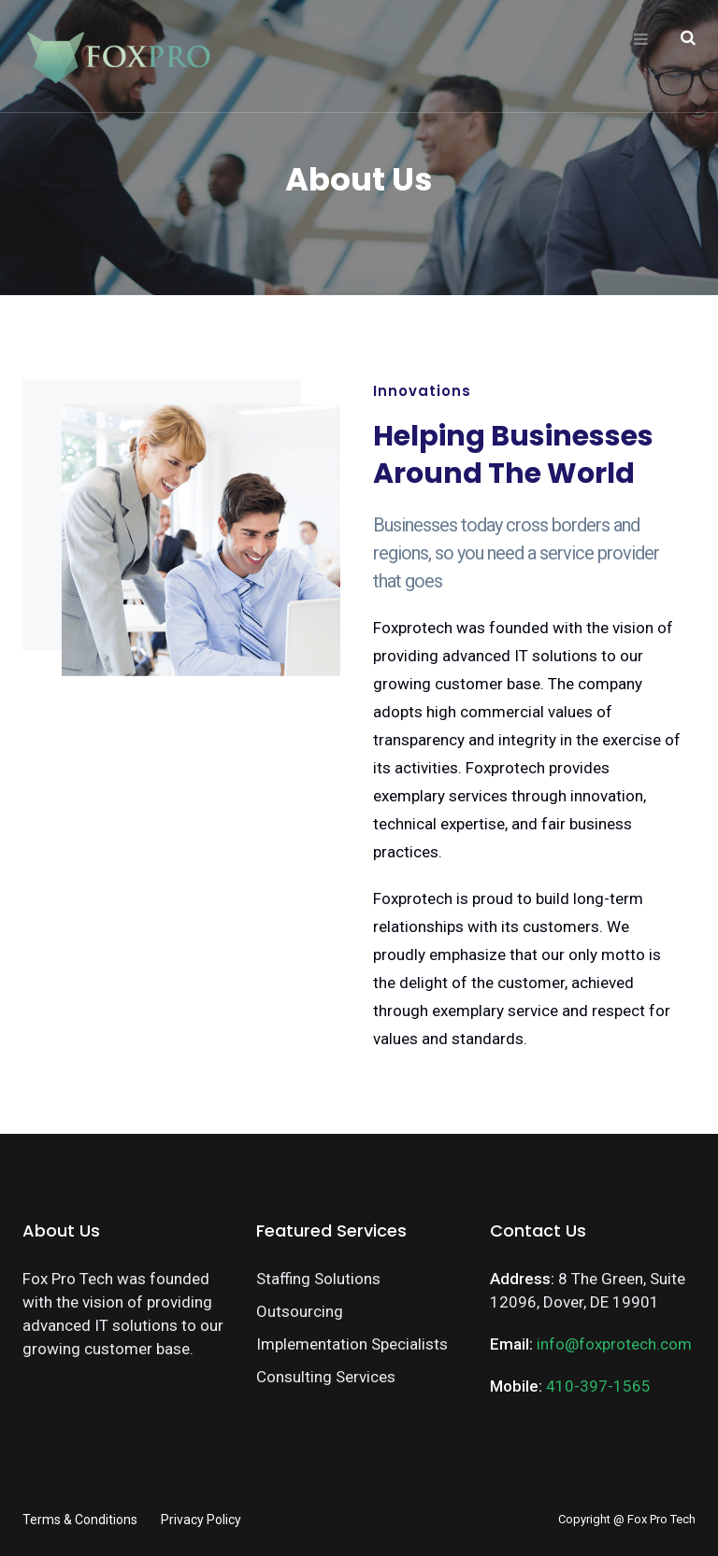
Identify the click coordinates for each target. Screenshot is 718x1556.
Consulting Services (325, 1376)
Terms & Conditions (79, 1519)
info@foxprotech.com (614, 1344)
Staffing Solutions (318, 1278)
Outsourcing (299, 1311)
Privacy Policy (201, 1519)
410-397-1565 (598, 1386)
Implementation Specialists (352, 1344)
